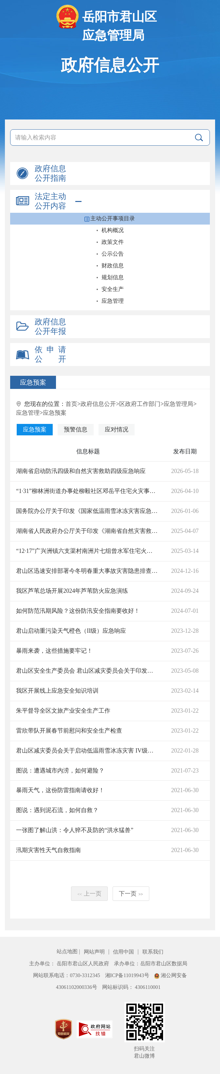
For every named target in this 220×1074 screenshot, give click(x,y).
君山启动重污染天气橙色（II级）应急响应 (71, 631)
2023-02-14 (185, 690)
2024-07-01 (185, 611)
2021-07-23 (185, 770)
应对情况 (116, 429)
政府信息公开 (98, 404)
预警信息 (75, 429)
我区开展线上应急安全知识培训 (57, 690)
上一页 (89, 893)
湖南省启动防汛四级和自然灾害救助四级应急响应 (81, 471)
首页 (71, 404)
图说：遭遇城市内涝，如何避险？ (60, 770)
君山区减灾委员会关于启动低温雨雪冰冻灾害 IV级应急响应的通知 (87, 750)
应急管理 (28, 413)
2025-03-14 (185, 551)
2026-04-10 (185, 491)
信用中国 (124, 952)
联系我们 (152, 952)
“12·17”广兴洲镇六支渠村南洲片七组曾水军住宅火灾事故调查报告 (87, 551)
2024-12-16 (185, 571)
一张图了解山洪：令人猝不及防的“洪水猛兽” (74, 830)
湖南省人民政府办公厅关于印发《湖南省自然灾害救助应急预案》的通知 (87, 531)
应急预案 (54, 413)
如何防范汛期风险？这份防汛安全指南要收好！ (78, 611)
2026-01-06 (185, 511)
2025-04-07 (185, 531)
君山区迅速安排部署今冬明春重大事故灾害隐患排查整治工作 (87, 571)
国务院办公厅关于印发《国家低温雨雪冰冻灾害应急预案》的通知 (87, 511)
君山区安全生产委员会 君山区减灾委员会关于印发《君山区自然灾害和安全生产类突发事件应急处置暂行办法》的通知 (87, 670)
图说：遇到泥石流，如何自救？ (57, 810)
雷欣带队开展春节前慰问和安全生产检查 (69, 730)
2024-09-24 (185, 591)
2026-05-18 (185, 471)
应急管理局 (178, 404)
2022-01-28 (185, 750)
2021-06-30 (185, 790)
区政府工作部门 (139, 404)
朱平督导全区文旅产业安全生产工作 (63, 710)
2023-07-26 (185, 650)
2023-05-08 (185, 670)
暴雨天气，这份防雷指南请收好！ (60, 790)
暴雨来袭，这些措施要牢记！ (54, 650)
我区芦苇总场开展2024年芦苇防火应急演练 (72, 591)
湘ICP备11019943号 (128, 975)
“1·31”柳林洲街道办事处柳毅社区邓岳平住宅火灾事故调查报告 (87, 491)
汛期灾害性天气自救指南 (48, 850)
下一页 (131, 893)
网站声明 (95, 952)
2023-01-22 (185, 710)
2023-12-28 (185, 631)
